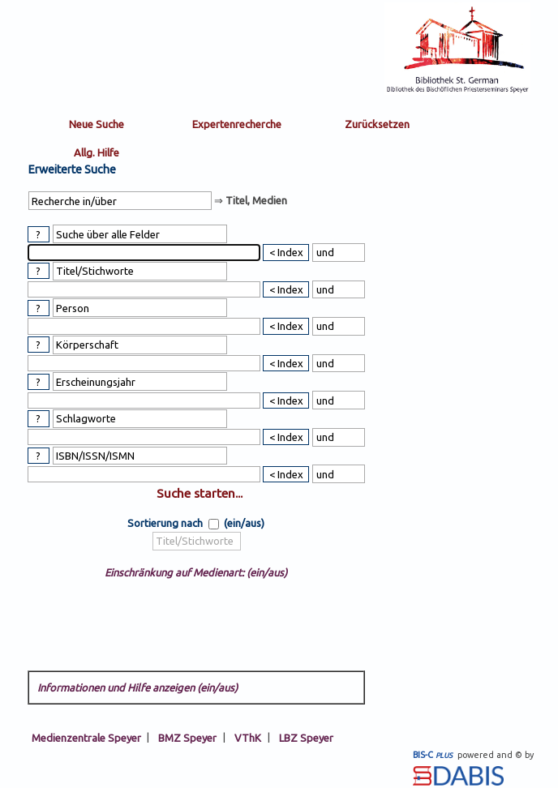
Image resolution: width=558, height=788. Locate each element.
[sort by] (197, 541)
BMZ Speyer (187, 737)
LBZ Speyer (306, 737)
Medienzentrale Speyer (86, 737)
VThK (247, 737)
